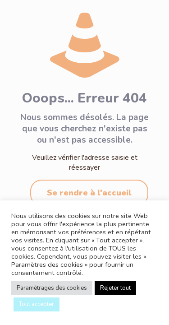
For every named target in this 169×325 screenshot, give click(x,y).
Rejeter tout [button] (115, 288)
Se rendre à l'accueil (89, 192)
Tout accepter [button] (36, 304)
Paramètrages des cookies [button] (52, 288)
